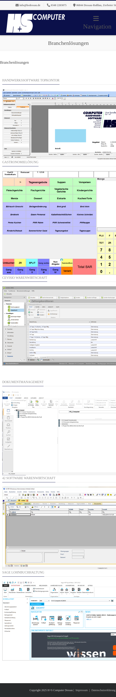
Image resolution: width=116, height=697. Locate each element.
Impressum (81, 690)
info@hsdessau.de (29, 5)
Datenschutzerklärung (103, 690)
